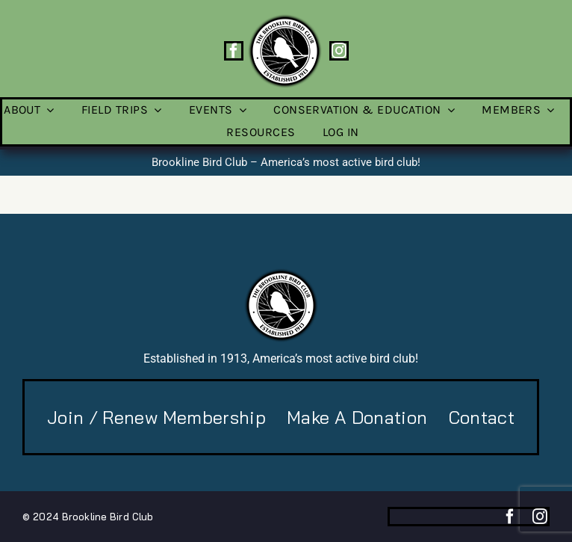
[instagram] (339, 50)
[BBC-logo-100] (284, 19)
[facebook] (233, 50)
